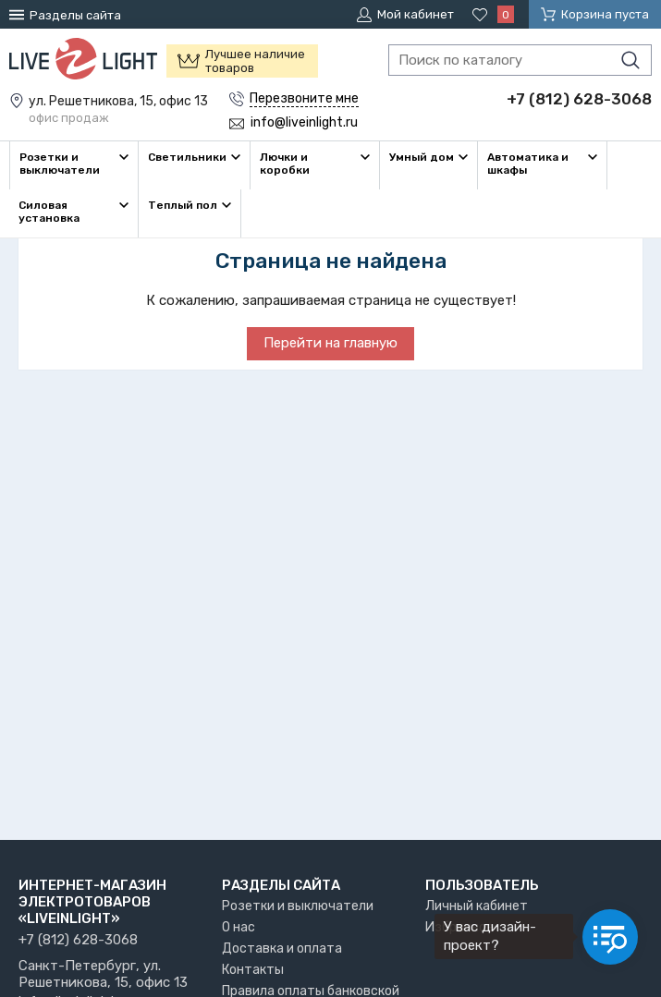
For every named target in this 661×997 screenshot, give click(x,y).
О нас (238, 927)
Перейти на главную (330, 342)
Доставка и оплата (282, 948)
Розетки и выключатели (297, 906)
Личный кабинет (476, 906)
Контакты (253, 970)
